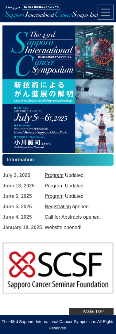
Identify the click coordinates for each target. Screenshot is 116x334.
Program (54, 175)
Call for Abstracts (63, 217)
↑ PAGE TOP (91, 311)
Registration (58, 206)
